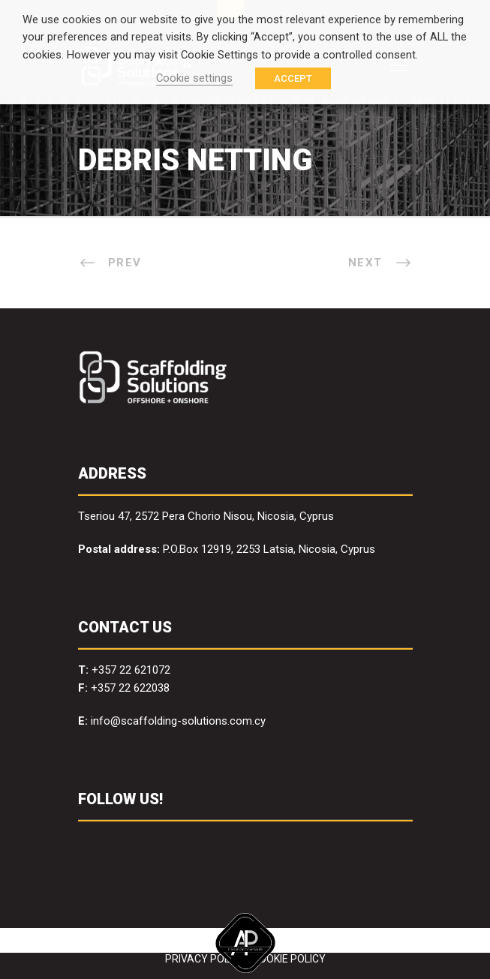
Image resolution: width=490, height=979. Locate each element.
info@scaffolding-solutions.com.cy (178, 721)
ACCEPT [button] (293, 78)
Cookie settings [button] (194, 78)
